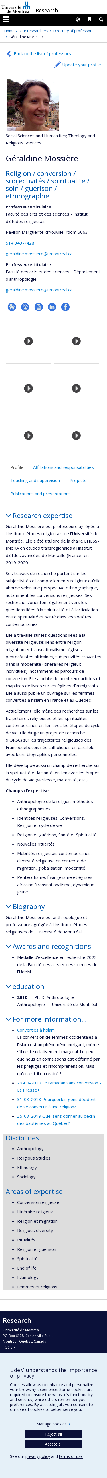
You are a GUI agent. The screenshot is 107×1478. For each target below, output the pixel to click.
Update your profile (81, 64)
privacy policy (37, 1456)
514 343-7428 (20, 243)
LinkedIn (52, 307)
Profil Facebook (65, 307)
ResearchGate (11, 307)
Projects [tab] (78, 480)
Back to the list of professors (42, 53)
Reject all (53, 1434)
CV (38, 307)
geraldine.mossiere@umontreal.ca (39, 253)
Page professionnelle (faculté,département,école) (25, 307)
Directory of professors (73, 30)
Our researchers (34, 30)
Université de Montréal (16, 7)
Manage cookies (53, 1424)
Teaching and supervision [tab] (35, 480)
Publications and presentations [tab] (40, 493)
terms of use (71, 1456)
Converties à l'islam (36, 1030)
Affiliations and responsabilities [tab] (63, 467)
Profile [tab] (16, 467)
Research (47, 10)
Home (9, 30)
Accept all (53, 1444)
